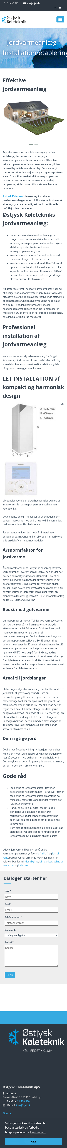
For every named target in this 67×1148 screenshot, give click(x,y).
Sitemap (7, 1113)
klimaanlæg (46, 861)
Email (8, 904)
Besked (9, 942)
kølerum (23, 865)
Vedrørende (10, 930)
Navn (8, 891)
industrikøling (30, 861)
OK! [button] (33, 1141)
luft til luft (43, 853)
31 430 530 (12, 3)
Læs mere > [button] (38, 1132)
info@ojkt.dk (33, 3)
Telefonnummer (13, 917)
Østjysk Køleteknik (14, 196)
